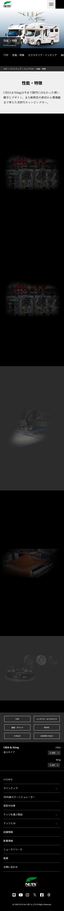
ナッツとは (9, 823)
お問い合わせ (10, 867)
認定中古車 (9, 805)
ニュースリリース (12, 849)
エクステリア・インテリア (42, 55)
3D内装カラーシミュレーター (19, 797)
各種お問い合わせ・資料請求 (59, 4)
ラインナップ (15, 68)
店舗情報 (8, 832)
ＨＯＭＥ (8, 779)
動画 (5, 858)
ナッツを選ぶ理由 (13, 814)
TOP (5, 55)
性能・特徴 (18, 55)
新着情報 (8, 840)
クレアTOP (28, 68)
